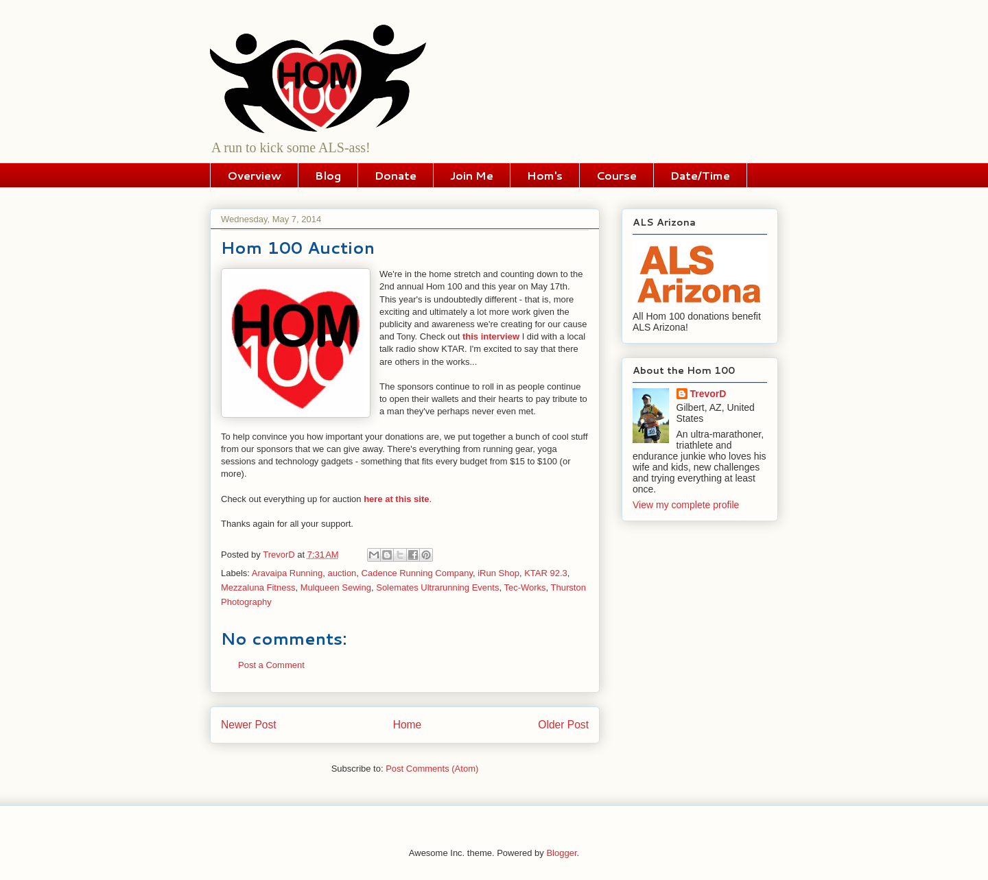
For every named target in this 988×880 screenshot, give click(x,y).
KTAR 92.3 (545, 573)
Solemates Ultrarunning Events (437, 587)
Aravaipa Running (287, 573)
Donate (395, 175)
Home (407, 724)
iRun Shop (498, 573)
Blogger (561, 853)
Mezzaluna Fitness (258, 587)
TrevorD (708, 393)
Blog (328, 175)
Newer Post (249, 724)
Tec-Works (524, 587)
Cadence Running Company (417, 573)
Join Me (471, 175)
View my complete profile (686, 504)
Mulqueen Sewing (336, 587)
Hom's (545, 175)
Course (616, 175)
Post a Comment (271, 665)
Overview (254, 175)
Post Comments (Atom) (432, 768)
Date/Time (700, 175)
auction (341, 573)
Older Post (563, 724)
